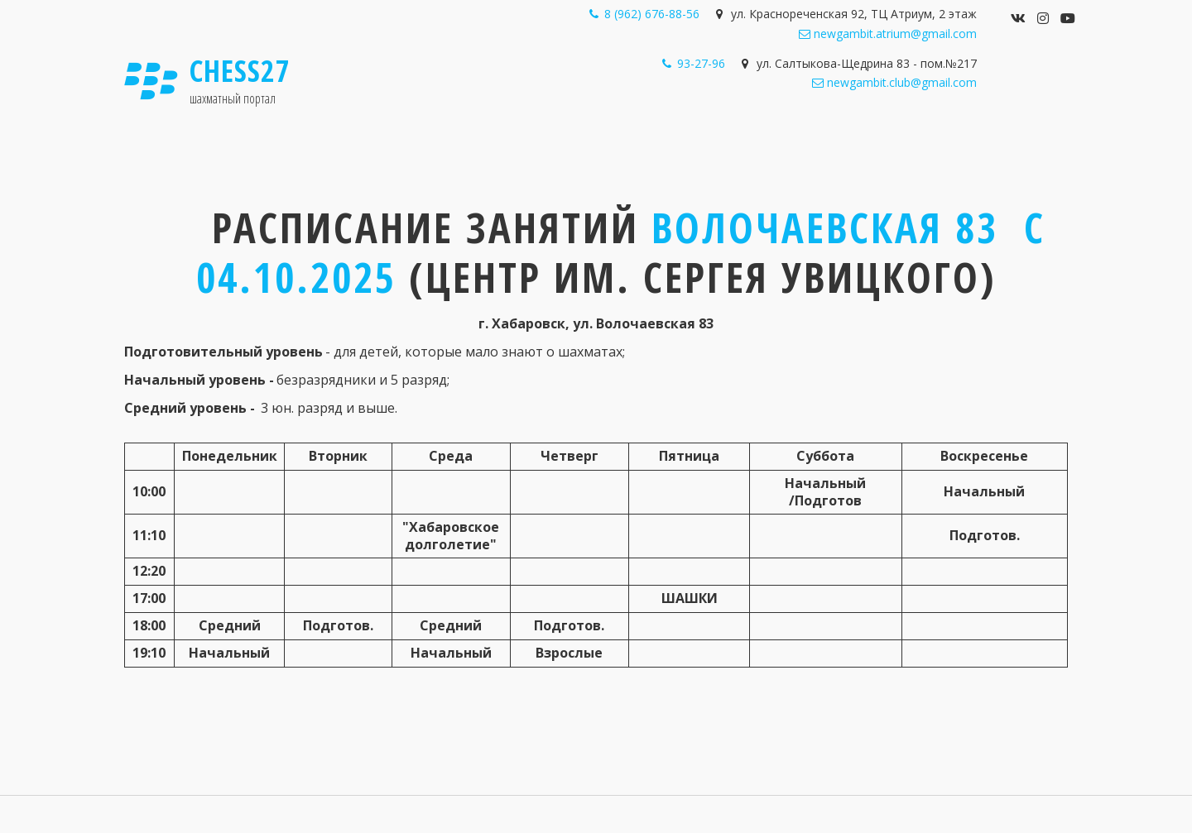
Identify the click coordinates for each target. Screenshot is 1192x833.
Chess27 (240, 70)
